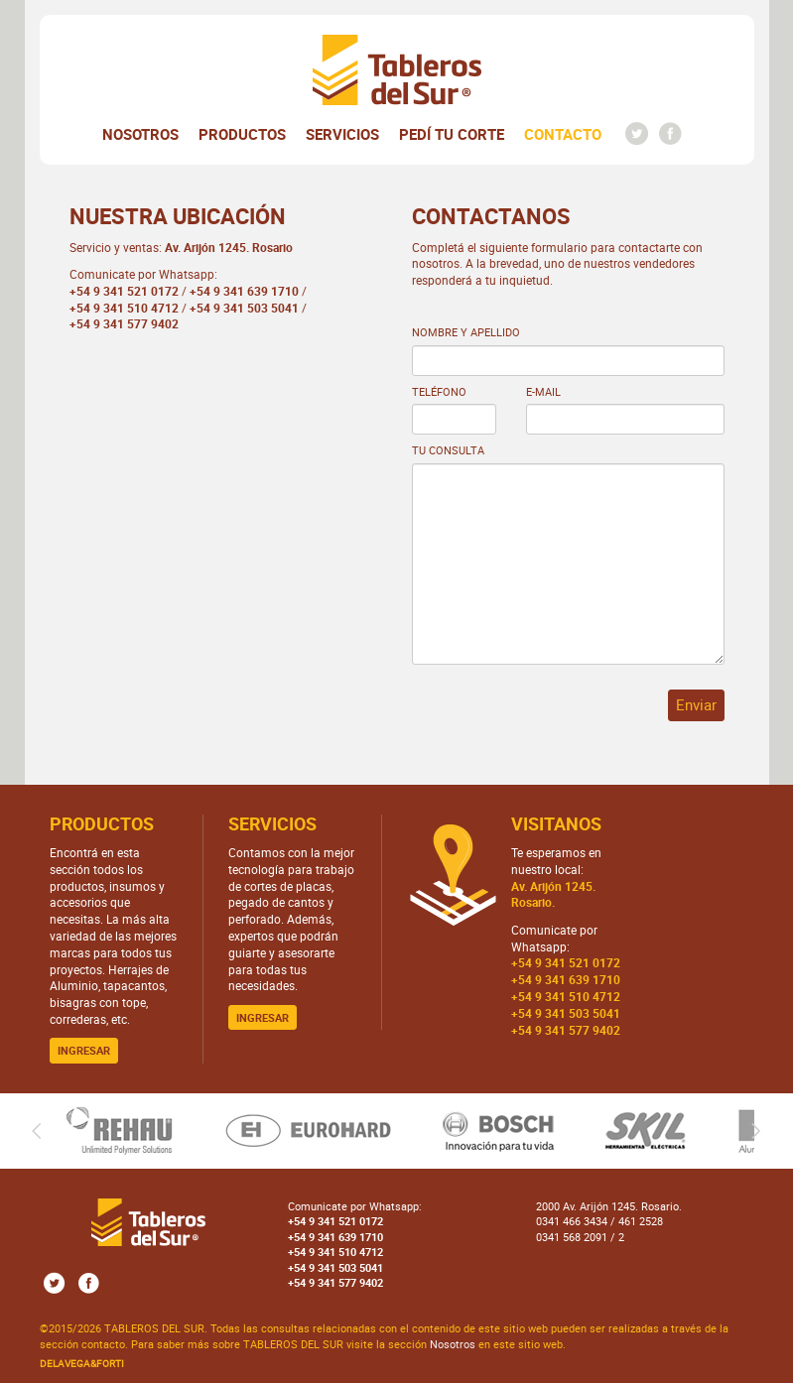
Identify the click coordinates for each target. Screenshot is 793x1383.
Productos (242, 134)
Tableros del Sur (397, 70)
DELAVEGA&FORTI (82, 1363)
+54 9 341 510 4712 (124, 307)
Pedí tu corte (451, 134)
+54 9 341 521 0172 (124, 291)
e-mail (543, 391)
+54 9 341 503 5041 (244, 307)
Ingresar (84, 1050)
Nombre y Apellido (466, 331)
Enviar (696, 704)
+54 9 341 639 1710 (244, 291)
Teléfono (439, 391)
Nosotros (140, 134)
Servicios (342, 134)
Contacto (562, 134)
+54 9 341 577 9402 (124, 323)
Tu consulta (448, 449)
